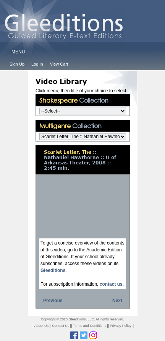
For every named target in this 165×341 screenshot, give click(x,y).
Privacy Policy (120, 326)
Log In (37, 64)
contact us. (112, 284)
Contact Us (61, 326)
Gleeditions (52, 270)
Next (117, 300)
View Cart (59, 64)
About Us (41, 326)
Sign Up (17, 64)
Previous (53, 300)
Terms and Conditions (89, 326)
